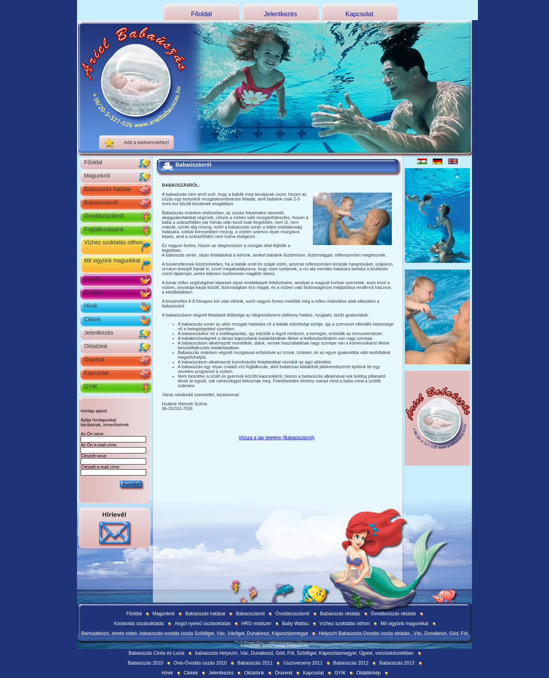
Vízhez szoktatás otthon (113, 242)
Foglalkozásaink (104, 229)
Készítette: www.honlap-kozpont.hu (274, 645)
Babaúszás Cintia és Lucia (156, 653)
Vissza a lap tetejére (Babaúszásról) (276, 437)
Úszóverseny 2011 (302, 663)
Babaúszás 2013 (396, 663)
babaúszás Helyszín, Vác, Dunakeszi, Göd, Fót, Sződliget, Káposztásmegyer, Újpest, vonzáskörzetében (304, 653)
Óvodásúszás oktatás (393, 613)
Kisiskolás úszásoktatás (139, 623)
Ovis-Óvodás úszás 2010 (200, 663)
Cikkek (92, 319)
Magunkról (97, 175)
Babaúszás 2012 (351, 663)
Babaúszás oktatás (340, 613)
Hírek (90, 306)
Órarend (94, 359)
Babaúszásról (101, 202)
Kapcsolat (359, 14)
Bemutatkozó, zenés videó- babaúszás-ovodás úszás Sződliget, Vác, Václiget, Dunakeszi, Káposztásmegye (194, 633)
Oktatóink (95, 346)
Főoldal (201, 14)
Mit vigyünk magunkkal (112, 260)
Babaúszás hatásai (107, 189)
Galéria (93, 292)
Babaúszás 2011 (255, 663)
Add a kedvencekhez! (146, 142)
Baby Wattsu (295, 623)
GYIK (90, 386)
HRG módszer (256, 623)
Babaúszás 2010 (145, 663)
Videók (92, 279)
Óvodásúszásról (104, 216)
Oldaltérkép (368, 673)
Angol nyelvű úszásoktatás (203, 623)
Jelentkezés (280, 14)
